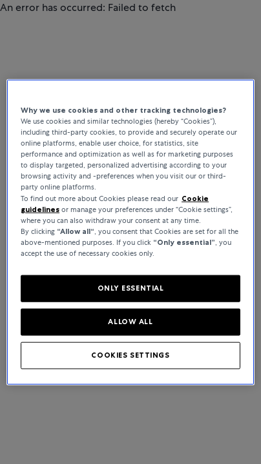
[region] (130, 232)
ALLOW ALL (130, 320)
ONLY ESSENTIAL (131, 288)
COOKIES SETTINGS (130, 354)
